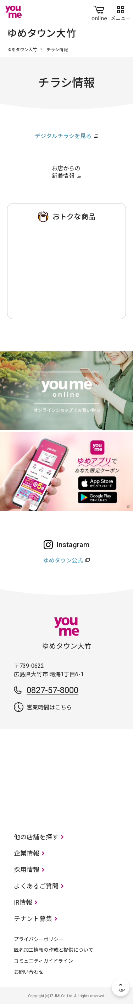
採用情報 (26, 869)
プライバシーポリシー (38, 939)
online (99, 11)
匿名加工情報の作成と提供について (53, 950)
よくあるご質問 (36, 886)
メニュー (120, 11)
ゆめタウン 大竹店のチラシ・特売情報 (66, 268)
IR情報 (23, 902)
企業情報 (26, 853)
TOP (120, 987)
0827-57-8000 (52, 690)
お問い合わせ (29, 972)
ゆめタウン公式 (63, 560)
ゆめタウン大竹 (22, 49)
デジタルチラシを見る (63, 136)
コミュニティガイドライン (43, 961)
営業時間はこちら (49, 707)
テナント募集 (33, 919)
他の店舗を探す (36, 837)
